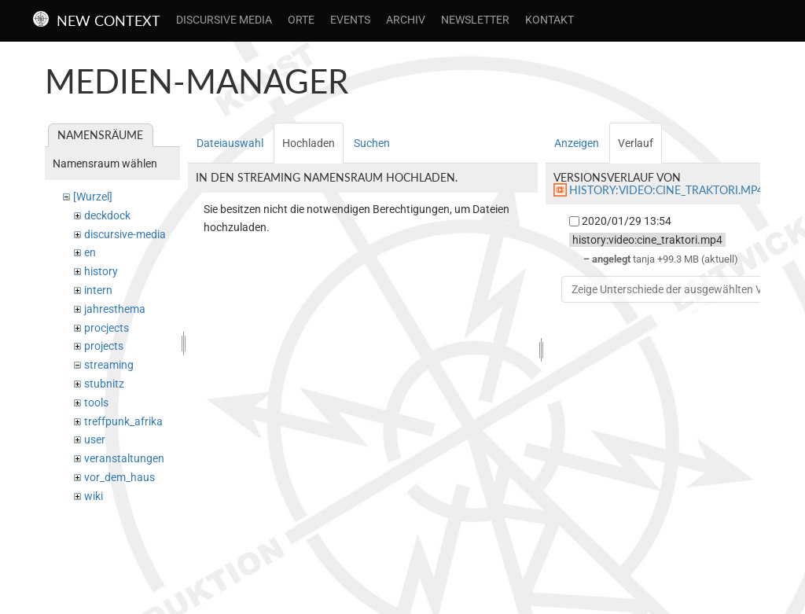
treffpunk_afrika (123, 421)
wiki (93, 496)
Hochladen (308, 143)
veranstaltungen (124, 458)
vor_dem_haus (119, 477)
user (94, 439)
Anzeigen (576, 143)
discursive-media (125, 234)
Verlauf (635, 143)
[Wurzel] (92, 196)
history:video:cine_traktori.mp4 (666, 190)
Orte (301, 19)
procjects (106, 328)
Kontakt (549, 19)
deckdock (107, 215)
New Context (108, 20)
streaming (109, 364)
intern (98, 290)
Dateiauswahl (230, 143)
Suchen (372, 143)
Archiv (405, 19)
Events (350, 19)
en (90, 252)
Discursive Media (224, 19)
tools (96, 402)
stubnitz (104, 383)
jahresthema (114, 309)
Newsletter (475, 19)
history (101, 271)
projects (103, 346)
